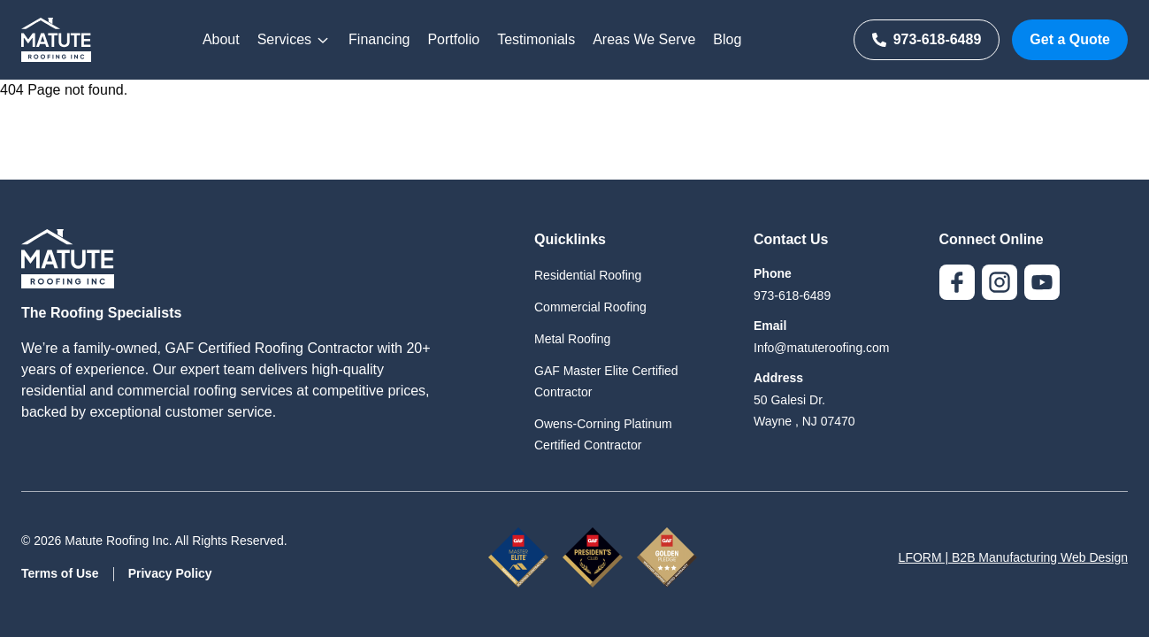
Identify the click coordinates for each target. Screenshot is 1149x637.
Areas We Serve (644, 39)
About (221, 39)
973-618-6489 (927, 39)
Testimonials (536, 39)
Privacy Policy (170, 573)
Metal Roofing (572, 339)
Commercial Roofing (590, 307)
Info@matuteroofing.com (822, 348)
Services (294, 40)
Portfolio (453, 39)
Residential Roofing (587, 275)
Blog (727, 39)
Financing (379, 39)
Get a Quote (1070, 39)
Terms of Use (60, 573)
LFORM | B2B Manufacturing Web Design (1013, 557)
